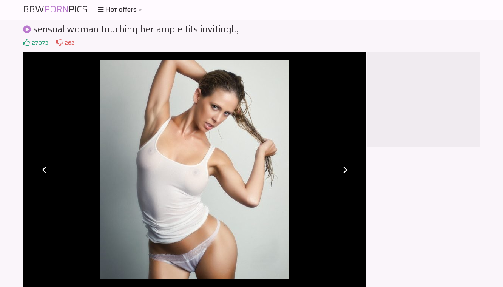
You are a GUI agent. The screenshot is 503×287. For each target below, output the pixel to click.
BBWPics (55, 9)
